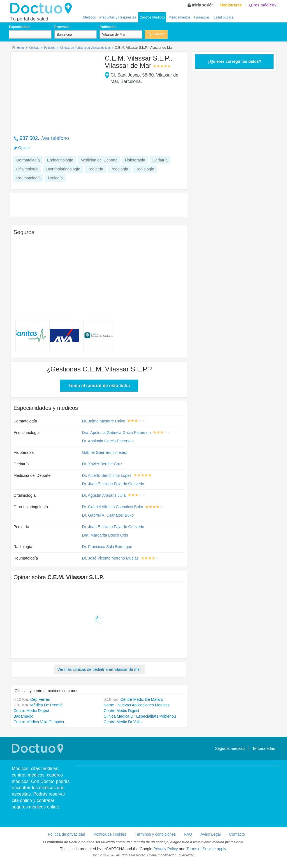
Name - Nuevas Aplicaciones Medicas (137, 705)
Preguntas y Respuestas (117, 17)
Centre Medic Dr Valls (123, 722)
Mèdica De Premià (46, 705)
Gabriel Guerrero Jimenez (104, 452)
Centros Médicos (152, 17)
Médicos (89, 17)
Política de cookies (110, 834)
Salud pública (223, 17)
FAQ (188, 834)
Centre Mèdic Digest (31, 710)
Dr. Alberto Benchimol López (107, 475)
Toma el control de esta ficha (99, 385)
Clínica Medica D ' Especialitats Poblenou (140, 716)
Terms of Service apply (206, 849)
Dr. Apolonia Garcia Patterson (108, 441)
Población (107, 27)
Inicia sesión (203, 5)
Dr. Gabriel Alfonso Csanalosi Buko (112, 507)
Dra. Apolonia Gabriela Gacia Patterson (116, 432)
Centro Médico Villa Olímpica (38, 722)
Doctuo (42, 8)
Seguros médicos (230, 748)
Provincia (62, 27)
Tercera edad (263, 748)
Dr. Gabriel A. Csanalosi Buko (108, 515)
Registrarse (231, 5)
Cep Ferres (40, 699)
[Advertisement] (56, 91)
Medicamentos (179, 17)
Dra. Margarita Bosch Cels (105, 535)
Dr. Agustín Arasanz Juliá (104, 495)
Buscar (159, 34)
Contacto (237, 834)
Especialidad (19, 27)
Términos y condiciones (155, 834)
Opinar (24, 147)
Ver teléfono (55, 138)
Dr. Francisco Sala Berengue (107, 546)
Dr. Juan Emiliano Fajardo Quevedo (113, 484)
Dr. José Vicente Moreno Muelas (110, 558)
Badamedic (23, 716)
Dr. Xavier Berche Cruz (102, 464)
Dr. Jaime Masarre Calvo (103, 421)
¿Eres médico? (263, 5)
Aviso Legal (210, 834)
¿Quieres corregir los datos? (234, 61)
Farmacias (202, 17)
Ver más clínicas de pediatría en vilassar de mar (99, 669)
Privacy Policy (165, 849)
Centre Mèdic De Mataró (142, 699)
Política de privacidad (66, 834)
